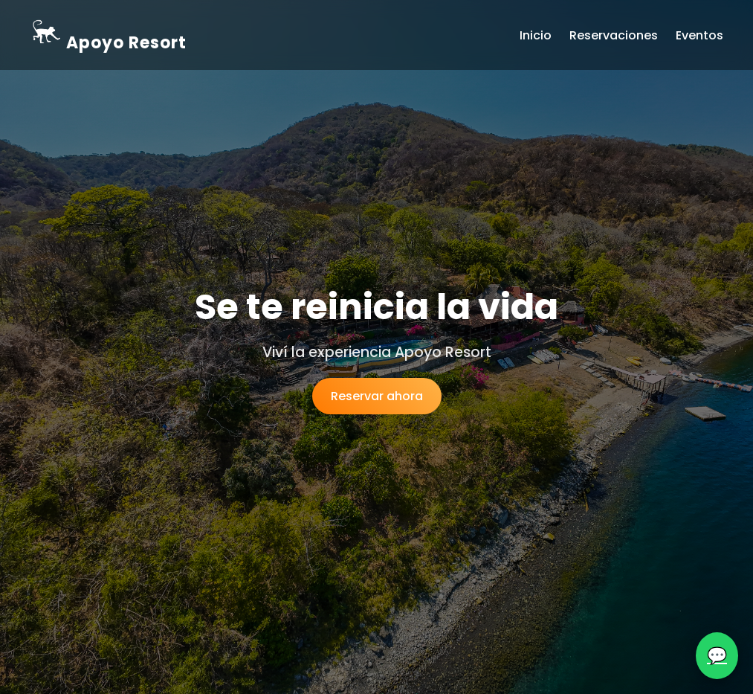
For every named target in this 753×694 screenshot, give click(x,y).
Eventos (699, 35)
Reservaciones (613, 35)
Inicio (536, 35)
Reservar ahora (377, 396)
